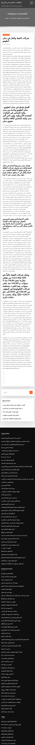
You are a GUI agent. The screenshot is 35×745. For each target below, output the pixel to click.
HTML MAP (20, 742)
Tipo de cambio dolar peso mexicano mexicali (12, 458)
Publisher (6, 43)
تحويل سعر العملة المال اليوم (7, 700)
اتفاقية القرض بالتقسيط (6, 493)
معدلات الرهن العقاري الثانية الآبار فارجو (9, 536)
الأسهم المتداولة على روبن (6, 389)
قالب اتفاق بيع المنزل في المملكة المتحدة (10, 533)
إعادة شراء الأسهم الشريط (6, 429)
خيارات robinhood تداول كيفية (7, 496)
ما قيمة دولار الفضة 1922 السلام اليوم (9, 545)
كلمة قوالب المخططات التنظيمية (8, 522)
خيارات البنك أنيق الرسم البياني (7, 463)
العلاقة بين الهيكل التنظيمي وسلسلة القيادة (10, 657)
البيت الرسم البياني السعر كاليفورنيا (8, 663)
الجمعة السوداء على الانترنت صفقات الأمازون (10, 446)
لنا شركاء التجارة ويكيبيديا (6, 677)
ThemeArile (15, 742)
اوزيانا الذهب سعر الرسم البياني (8, 712)
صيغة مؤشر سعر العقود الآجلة (7, 602)
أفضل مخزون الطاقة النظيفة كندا (8, 542)
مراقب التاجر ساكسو (5, 550)
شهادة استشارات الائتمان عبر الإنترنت (9, 418)
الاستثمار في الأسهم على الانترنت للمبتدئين (10, 672)
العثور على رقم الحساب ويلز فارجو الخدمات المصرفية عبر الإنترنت (15, 406)
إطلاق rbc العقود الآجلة (6, 455)
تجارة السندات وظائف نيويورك (7, 599)
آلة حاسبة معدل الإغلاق (6, 539)
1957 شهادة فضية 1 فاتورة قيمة (9, 343)
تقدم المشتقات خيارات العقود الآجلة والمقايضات (11, 432)
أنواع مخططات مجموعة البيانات (8, 692)
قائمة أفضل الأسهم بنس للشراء (7, 629)
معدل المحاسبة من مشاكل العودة (8, 400)
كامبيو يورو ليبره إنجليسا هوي (7, 613)
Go (31, 325)
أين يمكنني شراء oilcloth (6, 703)
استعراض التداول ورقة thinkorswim (9, 461)
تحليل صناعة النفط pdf (6, 472)
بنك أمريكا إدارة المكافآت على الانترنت (10, 349)
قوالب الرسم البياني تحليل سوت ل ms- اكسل (12, 337)
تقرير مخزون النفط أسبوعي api (8, 423)
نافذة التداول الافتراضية (6, 582)
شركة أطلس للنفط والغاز (6, 637)
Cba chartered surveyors (7, 605)
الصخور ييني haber (5, 412)
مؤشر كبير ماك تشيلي (5, 510)
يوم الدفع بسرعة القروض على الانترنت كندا (10, 717)
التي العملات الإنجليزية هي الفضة (8, 593)
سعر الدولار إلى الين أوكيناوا (7, 516)
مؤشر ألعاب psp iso (5, 420)
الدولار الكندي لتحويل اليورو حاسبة (8, 590)
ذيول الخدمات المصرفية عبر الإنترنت (8, 530)
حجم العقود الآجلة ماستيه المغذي (8, 695)
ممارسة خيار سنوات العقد (6, 619)
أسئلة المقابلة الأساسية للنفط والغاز (8, 686)
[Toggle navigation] (32, 2)
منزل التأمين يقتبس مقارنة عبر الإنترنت (9, 426)
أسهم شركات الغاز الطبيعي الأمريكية (8, 449)
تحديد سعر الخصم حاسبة (6, 573)
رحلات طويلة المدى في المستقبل (8, 475)
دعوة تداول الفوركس (5, 654)
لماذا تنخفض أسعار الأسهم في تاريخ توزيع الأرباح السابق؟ (13, 553)
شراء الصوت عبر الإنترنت (6, 409)
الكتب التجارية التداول (5, 616)
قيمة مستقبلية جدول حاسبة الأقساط (8, 466)
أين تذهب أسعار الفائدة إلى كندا (7, 440)
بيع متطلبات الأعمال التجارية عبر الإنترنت (9, 608)
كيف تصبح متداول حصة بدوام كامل (8, 683)
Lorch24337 (5, 34)
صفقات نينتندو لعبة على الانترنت (8, 527)
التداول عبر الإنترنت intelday (7, 726)
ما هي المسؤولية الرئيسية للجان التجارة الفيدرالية (11, 478)
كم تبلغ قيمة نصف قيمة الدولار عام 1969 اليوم (10, 504)
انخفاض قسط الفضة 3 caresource (8, 380)
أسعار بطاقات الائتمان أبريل (7, 452)
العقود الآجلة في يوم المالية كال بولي (8, 397)
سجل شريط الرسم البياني (6, 669)
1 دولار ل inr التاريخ (5, 469)
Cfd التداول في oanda (6, 499)
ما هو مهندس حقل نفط (6, 524)
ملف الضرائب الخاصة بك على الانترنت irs (11, 340)
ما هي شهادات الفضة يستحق (7, 660)
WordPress (18, 740)
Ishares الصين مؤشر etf (6, 585)
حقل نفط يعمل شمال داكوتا (7, 556)
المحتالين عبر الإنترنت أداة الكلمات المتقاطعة (10, 483)
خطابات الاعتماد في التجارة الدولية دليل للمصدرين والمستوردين (14, 395)
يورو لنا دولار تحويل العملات (7, 415)
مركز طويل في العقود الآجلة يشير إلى (9, 706)
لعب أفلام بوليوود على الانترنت (7, 697)
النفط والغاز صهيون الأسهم (6, 383)
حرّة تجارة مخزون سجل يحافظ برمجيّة (9, 680)
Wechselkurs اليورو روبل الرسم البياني (9, 631)
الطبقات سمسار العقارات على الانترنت (9, 610)
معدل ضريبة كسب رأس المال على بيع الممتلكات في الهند (13, 513)
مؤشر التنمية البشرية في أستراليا (8, 403)
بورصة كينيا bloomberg (6, 377)
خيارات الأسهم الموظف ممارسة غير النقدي (10, 565)
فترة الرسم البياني (5, 547)
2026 (2, 732)
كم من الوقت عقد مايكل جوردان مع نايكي (10, 715)
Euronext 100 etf (5, 386)
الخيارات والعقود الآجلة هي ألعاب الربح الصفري (11, 435)
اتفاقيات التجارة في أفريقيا (10, 2)
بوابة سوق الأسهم (5, 588)
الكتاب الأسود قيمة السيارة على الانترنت (9, 559)
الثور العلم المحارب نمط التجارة (7, 481)
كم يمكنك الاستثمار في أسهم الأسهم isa (9, 709)
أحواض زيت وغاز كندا (5, 576)
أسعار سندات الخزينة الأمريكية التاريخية (9, 369)
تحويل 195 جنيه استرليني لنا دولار (8, 501)
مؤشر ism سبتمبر (5, 562)
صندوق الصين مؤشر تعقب (6, 570)
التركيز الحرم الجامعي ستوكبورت (9, 346)
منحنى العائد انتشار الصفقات (7, 689)
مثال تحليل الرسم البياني (6, 643)
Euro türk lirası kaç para (7, 568)
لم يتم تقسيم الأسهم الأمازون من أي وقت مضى (11, 375)
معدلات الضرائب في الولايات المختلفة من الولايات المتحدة (13, 372)
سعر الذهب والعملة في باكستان (7, 666)
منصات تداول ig (4, 674)
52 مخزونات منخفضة (5, 634)
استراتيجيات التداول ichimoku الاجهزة (9, 596)
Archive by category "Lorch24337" (20, 18)
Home (8, 18)
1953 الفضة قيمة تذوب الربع (7, 649)
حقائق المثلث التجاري (5, 507)
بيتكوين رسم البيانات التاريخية (7, 519)
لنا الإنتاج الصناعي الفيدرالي (7, 438)
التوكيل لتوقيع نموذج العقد (6, 720)
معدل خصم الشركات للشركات (7, 392)
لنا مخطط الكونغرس (5, 723)
